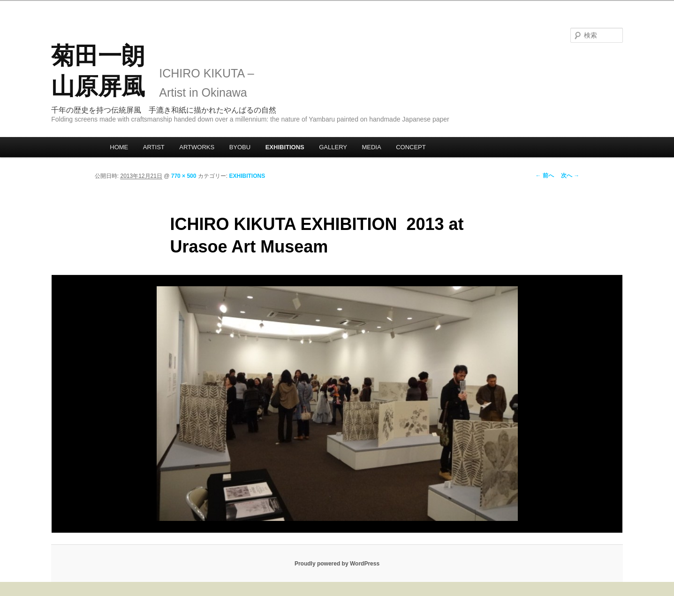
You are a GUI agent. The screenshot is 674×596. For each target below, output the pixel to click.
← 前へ (545, 175)
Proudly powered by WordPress (337, 563)
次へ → (570, 175)
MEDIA (371, 147)
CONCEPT (411, 147)
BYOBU (240, 147)
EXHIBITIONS (284, 147)
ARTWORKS (196, 147)
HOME (119, 147)
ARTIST (154, 147)
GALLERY (333, 147)
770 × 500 (184, 176)
